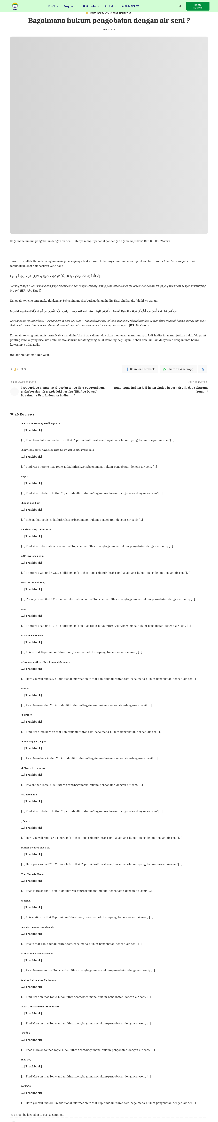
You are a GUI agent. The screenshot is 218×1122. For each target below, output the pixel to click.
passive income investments (37, 927)
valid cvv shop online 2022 (36, 529)
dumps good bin (30, 502)
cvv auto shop (29, 794)
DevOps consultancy (33, 582)
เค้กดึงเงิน (26, 1086)
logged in (33, 1114)
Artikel (110, 6)
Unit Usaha (91, 6)
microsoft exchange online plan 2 (40, 423)
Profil (53, 6)
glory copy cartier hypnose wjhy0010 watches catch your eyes (57, 449)
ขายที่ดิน (25, 1033)
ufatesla (25, 900)
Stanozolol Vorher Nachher (37, 953)
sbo (23, 608)
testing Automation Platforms (38, 980)
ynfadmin (109, 30)
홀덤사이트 (26, 715)
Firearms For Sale (32, 635)
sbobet (25, 688)
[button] (197, 6)
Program (71, 6)
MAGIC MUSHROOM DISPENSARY (40, 1006)
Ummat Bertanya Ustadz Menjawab (110, 13)
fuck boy (26, 1059)
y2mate (25, 821)
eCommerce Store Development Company (46, 662)
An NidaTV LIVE (130, 6)
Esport (25, 476)
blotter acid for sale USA (35, 847)
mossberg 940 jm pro (33, 741)
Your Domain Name (32, 874)
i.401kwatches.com (32, 555)
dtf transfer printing (33, 768)
